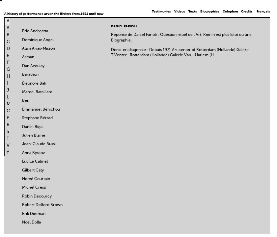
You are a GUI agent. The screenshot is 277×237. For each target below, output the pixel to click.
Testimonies (161, 11)
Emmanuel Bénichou (41, 110)
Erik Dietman (33, 214)
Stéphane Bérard (37, 118)
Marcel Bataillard (37, 92)
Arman (28, 57)
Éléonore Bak (34, 84)
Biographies (209, 11)
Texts (192, 11)
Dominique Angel (38, 40)
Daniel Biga (32, 127)
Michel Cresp (34, 188)
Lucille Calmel (35, 162)
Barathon (30, 75)
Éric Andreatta (35, 31)
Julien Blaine (33, 136)
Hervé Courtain (36, 179)
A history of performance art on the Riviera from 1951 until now (53, 13)
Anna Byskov (33, 153)
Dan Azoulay (33, 66)
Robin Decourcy (37, 196)
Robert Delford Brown (42, 205)
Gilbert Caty (33, 170)
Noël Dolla (31, 222)
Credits (247, 11)
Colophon (230, 11)
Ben (25, 101)
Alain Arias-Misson (38, 49)
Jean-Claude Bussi (39, 144)
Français (263, 11)
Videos (179, 11)
